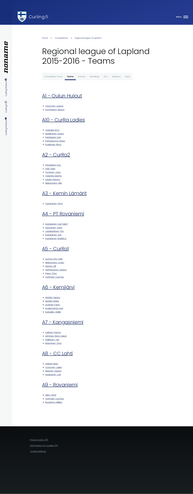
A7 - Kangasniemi (62, 322)
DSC (106, 76)
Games (81, 76)
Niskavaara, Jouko (54, 262)
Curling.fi (38, 17)
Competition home (53, 76)
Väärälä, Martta (53, 175)
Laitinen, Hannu (53, 332)
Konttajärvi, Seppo (54, 109)
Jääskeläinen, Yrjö (54, 231)
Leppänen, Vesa (53, 227)
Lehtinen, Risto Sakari (56, 336)
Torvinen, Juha (53, 172)
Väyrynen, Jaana (54, 106)
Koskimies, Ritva (53, 144)
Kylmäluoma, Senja (55, 140)
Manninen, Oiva (53, 343)
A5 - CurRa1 (55, 248)
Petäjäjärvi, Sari (53, 137)
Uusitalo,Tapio (52, 304)
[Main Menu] (181, 16)
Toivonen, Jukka (53, 367)
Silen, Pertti (50, 395)
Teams (70, 76)
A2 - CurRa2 (56, 154)
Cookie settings (38, 451)
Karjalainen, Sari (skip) (56, 224)
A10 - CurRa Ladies (63, 119)
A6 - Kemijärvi (58, 287)
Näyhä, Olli (50, 266)
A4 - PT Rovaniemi (63, 213)
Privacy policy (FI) (39, 439)
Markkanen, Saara (54, 133)
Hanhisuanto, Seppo (56, 269)
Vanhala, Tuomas (54, 277)
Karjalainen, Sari (53, 234)
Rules (127, 76)
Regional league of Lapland (88, 38)
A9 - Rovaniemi (60, 384)
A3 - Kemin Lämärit (64, 193)
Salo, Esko (50, 168)
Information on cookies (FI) (44, 445)
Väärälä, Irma (52, 130)
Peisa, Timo (51, 273)
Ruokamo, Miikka (53, 402)
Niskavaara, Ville (53, 183)
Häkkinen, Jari (52, 339)
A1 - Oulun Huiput (62, 95)
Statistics (116, 76)
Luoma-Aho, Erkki (54, 259)
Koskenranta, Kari (54, 308)
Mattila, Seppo (52, 297)
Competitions (61, 38)
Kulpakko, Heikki (53, 312)
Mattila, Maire (52, 301)
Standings (94, 76)
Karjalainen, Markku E (55, 238)
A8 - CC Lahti (57, 353)
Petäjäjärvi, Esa (53, 165)
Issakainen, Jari (53, 374)
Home (45, 38)
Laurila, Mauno (52, 179)
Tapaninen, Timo (54, 203)
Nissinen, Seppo (53, 371)
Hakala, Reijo (51, 363)
